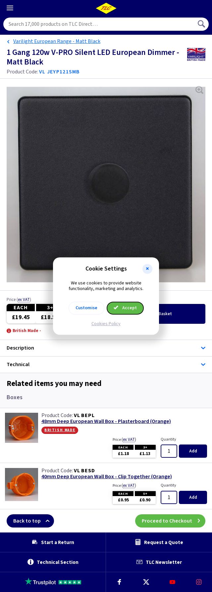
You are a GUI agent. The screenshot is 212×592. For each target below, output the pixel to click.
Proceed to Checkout (173, 521)
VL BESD (84, 470)
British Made (59, 430)
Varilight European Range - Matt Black (56, 41)
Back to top (33, 521)
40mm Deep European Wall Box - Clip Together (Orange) (106, 477)
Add (193, 451)
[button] (147, 269)
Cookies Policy (106, 323)
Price (19, 300)
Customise (86, 308)
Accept (125, 308)
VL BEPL (84, 415)
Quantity (168, 439)
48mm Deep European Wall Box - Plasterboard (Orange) (106, 421)
